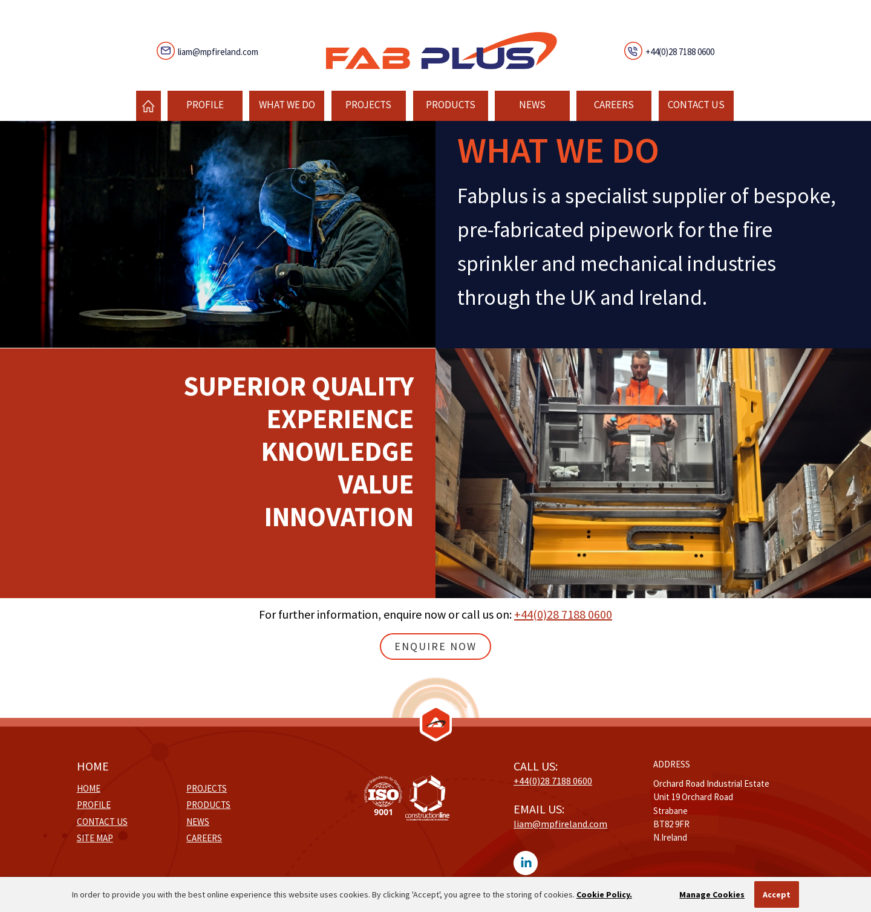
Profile (205, 104)
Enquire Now (435, 646)
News (532, 104)
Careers (614, 104)
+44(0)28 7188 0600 (679, 51)
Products (450, 104)
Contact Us (696, 104)
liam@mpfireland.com (218, 51)
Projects (368, 104)
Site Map (95, 838)
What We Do (287, 104)
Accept (777, 894)
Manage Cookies (712, 894)
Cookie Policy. (604, 894)
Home (88, 788)
